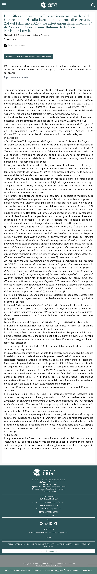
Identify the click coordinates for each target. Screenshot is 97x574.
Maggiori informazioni (48, 551)
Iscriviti (48, 537)
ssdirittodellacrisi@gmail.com (53, 488)
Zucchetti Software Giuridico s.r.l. (49, 566)
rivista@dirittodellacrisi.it (56, 486)
